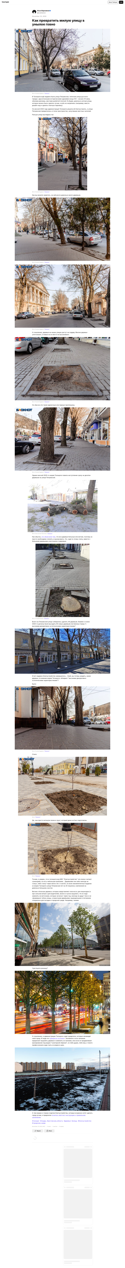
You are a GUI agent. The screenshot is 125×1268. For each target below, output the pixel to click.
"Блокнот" (47, 93)
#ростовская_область (55, 1121)
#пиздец (43, 1121)
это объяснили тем (48, 537)
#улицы (74, 1121)
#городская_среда (38, 1123)
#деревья (67, 1121)
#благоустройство (84, 1121)
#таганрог (35, 1121)
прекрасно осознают (57, 1038)
